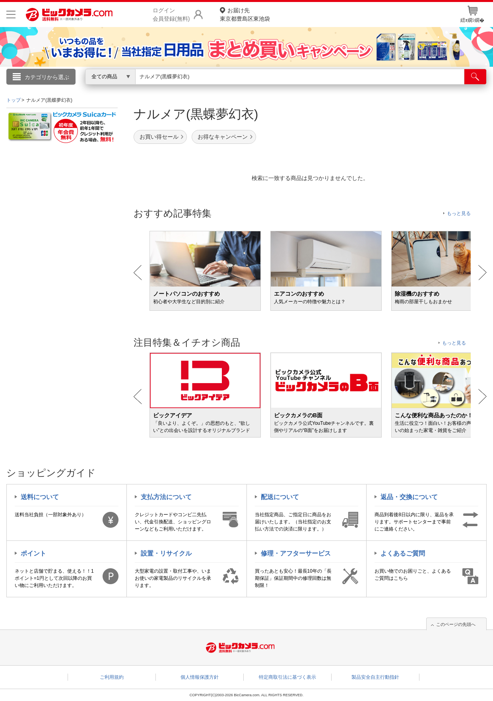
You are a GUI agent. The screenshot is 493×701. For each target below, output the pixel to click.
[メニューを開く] (11, 14)
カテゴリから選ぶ (47, 77)
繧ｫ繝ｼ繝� (472, 14)
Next (482, 272)
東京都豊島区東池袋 (245, 14)
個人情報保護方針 (200, 677)
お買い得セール (159, 137)
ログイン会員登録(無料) (171, 14)
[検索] (475, 76)
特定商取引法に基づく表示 (287, 677)
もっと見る (459, 213)
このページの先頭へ (456, 624)
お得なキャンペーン (223, 137)
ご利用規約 (112, 677)
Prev (138, 272)
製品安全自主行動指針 (375, 677)
